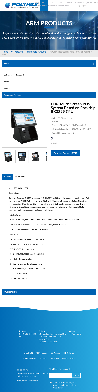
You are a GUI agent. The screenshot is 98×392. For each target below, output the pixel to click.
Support (65, 358)
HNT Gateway (60, 4)
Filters (49, 63)
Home (5, 52)
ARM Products (44, 4)
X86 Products (52, 4)
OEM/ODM (87, 3)
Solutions (78, 3)
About (72, 358)
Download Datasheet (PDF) (65, 153)
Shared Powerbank (68, 4)
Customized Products (36, 52)
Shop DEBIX (37, 4)
